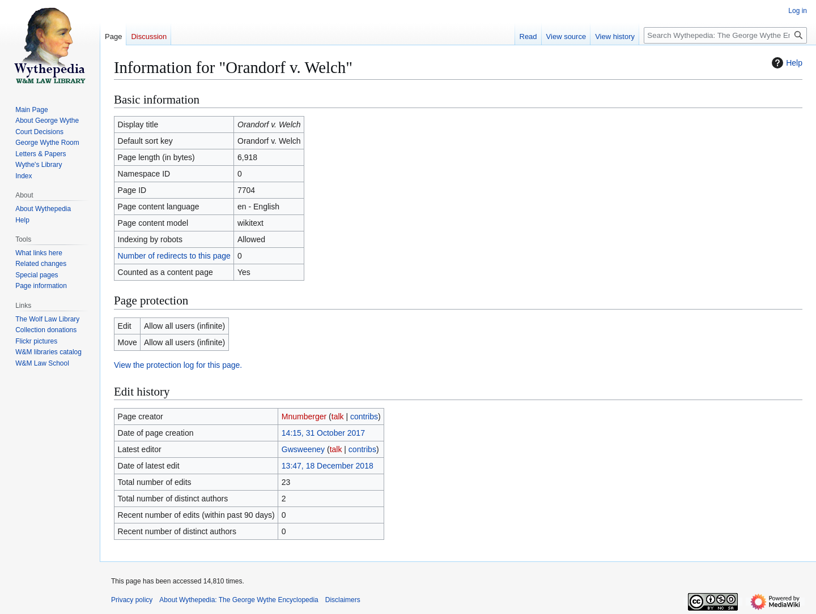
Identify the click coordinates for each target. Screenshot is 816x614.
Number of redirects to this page (174, 255)
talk (338, 416)
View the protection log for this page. (178, 365)
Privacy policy (131, 600)
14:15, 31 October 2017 (323, 432)
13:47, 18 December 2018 (327, 465)
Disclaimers (342, 600)
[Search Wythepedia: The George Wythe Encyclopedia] (725, 35)
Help (785, 62)
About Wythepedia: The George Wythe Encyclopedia (238, 600)
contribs (364, 416)
